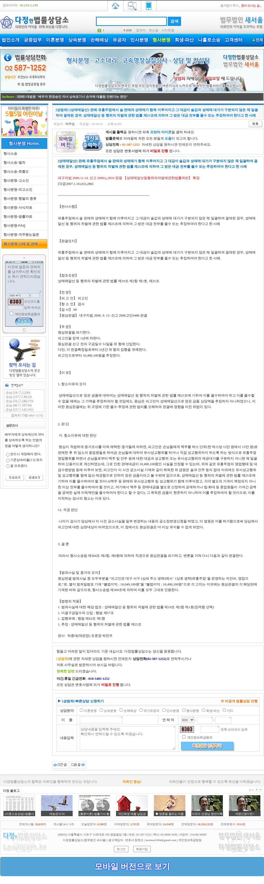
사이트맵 (167, 30)
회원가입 (142, 849)
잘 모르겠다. (19, 466)
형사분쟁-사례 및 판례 (20, 244)
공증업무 (33, 39)
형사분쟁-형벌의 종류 (19, 199)
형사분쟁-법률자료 (17, 217)
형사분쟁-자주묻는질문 (20, 235)
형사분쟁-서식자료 (17, 208)
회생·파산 (184, 39)
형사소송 (9, 154)
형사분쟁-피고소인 (17, 190)
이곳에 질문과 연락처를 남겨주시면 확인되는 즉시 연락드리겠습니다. (24, 278)
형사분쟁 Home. (24, 143)
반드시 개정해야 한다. (25, 454)
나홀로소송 (209, 39)
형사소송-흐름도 (15, 172)
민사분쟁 (139, 39)
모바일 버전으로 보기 (132, 866)
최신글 (153, 30)
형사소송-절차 (13, 163)
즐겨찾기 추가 (229, 5)
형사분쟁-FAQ (13, 226)
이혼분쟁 (55, 39)
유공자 (119, 39)
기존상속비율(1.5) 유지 (26, 460)
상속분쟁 (77, 39)
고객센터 (234, 39)
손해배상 (99, 39)
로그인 (121, 849)
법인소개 (11, 39)
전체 (259, 40)
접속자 (141, 30)
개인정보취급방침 (190, 840)
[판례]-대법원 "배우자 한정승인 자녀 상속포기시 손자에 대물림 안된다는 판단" (72, 97)
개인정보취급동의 (27, 314)
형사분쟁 (161, 39)
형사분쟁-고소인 (15, 181)
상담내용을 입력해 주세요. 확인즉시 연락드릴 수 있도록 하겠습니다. (128, 738)
